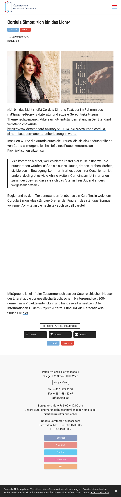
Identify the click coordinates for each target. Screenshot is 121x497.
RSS (60, 466)
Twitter (60, 452)
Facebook (60, 438)
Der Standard (101, 119)
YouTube (60, 445)
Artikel (58, 325)
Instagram (60, 459)
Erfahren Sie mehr (100, 492)
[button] (35, 334)
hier (25, 313)
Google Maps (60, 382)
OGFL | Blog (25, 7)
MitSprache (16, 294)
